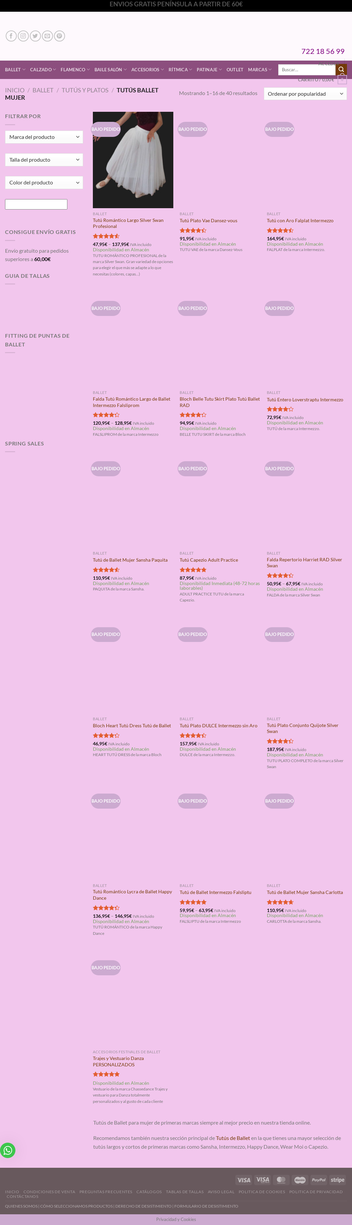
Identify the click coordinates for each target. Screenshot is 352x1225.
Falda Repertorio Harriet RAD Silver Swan (304, 563)
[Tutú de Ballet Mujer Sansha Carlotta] (307, 832)
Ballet (15, 69)
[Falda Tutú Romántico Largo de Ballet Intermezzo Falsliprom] (133, 339)
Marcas (260, 69)
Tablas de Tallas (184, 1191)
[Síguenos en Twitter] (35, 36)
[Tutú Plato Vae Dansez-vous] (220, 160)
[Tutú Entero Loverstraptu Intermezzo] (307, 339)
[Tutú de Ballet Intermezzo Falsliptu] (220, 832)
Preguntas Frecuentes (105, 1191)
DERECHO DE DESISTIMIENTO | (144, 1206)
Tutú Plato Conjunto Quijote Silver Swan (303, 728)
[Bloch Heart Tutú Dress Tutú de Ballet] (133, 665)
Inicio (14, 90)
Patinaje (209, 69)
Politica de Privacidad (316, 1191)
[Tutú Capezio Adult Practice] (220, 499)
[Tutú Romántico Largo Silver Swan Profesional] (133, 160)
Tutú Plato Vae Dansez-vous (208, 220)
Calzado (43, 69)
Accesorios (147, 69)
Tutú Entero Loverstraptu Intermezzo (305, 399)
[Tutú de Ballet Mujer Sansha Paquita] (133, 499)
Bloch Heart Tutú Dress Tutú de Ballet (132, 725)
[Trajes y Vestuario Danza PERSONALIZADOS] (133, 998)
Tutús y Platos (85, 90)
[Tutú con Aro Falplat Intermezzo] (307, 160)
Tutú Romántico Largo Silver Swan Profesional (128, 223)
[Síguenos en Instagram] (23, 36)
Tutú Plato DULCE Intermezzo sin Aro (218, 725)
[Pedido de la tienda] (305, 93)
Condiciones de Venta (49, 1191)
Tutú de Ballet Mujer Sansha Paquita (130, 560)
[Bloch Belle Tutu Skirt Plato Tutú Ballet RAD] (220, 339)
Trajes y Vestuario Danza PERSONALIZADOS (118, 1061)
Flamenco (75, 69)
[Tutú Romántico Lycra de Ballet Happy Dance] (133, 832)
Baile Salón (111, 69)
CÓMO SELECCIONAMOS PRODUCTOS (76, 1206)
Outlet (235, 69)
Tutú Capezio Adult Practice (209, 560)
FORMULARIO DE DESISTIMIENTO (206, 1206)
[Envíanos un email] (47, 36)
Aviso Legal (221, 1191)
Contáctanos (23, 1196)
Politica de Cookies (262, 1191)
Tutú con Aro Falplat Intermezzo (300, 220)
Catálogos (149, 1191)
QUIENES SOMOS (21, 1206)
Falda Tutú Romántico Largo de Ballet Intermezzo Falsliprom (131, 402)
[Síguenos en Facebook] (11, 36)
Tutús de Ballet (233, 1138)
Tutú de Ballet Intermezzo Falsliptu (215, 892)
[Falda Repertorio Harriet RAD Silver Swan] (307, 499)
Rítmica (180, 69)
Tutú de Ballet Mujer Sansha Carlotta (305, 892)
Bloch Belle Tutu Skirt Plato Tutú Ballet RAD (220, 402)
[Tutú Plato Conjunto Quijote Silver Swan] (307, 665)
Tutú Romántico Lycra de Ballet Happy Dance (132, 895)
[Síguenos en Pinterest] (59, 36)
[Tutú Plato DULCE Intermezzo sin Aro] (220, 665)
